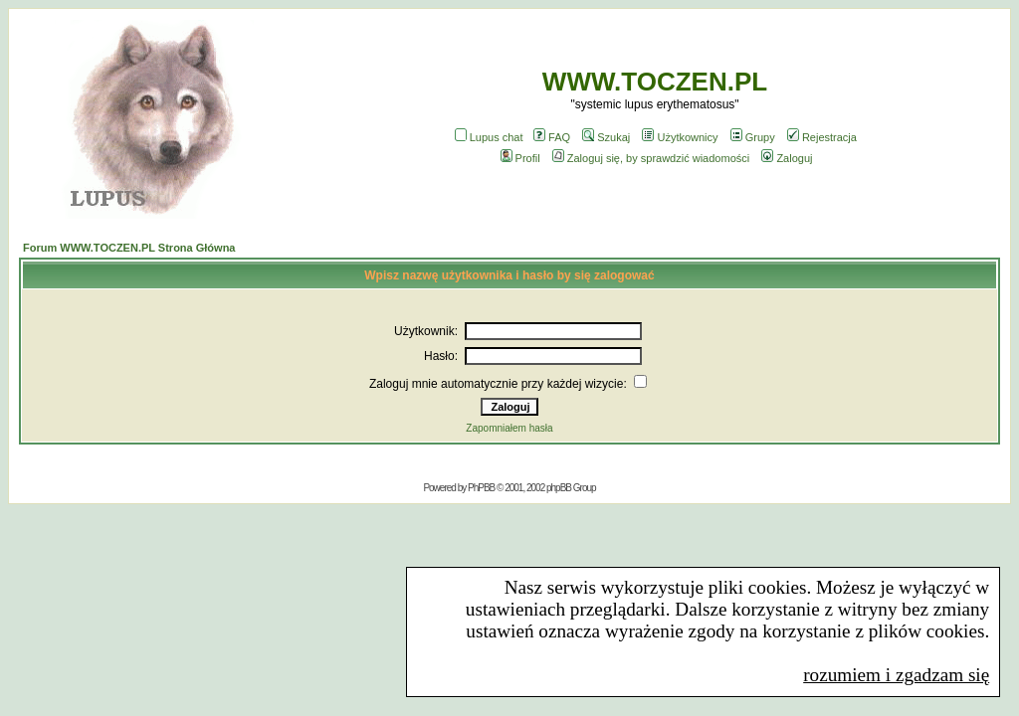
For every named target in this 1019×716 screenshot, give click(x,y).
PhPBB (481, 487)
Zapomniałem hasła (509, 428)
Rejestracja (822, 137)
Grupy (752, 137)
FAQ (551, 137)
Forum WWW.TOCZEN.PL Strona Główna (129, 248)
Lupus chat (489, 137)
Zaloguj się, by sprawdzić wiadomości (650, 158)
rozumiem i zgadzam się (896, 674)
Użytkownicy (679, 137)
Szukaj (606, 137)
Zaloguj (786, 158)
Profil (520, 158)
